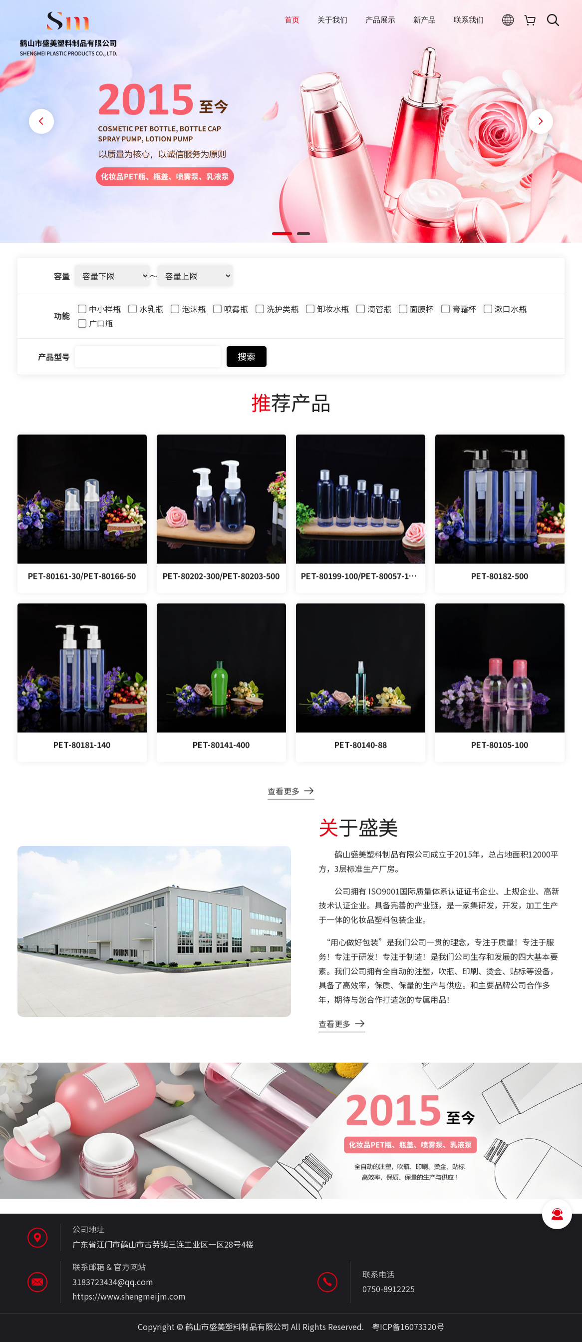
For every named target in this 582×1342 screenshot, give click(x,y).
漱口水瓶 (505, 314)
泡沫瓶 (188, 314)
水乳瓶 (145, 314)
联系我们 (469, 19)
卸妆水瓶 (327, 314)
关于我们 (332, 19)
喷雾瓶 (230, 314)
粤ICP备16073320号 (408, 1327)
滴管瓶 (373, 314)
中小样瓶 (99, 314)
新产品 (424, 19)
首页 (292, 19)
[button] (282, 233)
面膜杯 (416, 314)
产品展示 (380, 19)
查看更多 (283, 801)
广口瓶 (95, 329)
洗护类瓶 (277, 314)
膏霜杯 (458, 314)
